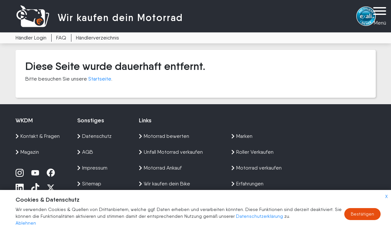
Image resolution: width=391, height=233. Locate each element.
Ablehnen (26, 223)
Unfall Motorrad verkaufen (171, 152)
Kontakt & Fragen (38, 136)
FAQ (61, 38)
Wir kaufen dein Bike (164, 184)
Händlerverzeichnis (97, 38)
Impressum (92, 168)
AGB (85, 152)
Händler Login (31, 38)
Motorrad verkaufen (256, 168)
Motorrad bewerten (164, 136)
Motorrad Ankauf (160, 168)
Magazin (27, 152)
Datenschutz (94, 136)
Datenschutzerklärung (260, 216)
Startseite (99, 79)
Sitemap (89, 184)
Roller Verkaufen (252, 152)
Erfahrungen (247, 184)
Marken (241, 136)
